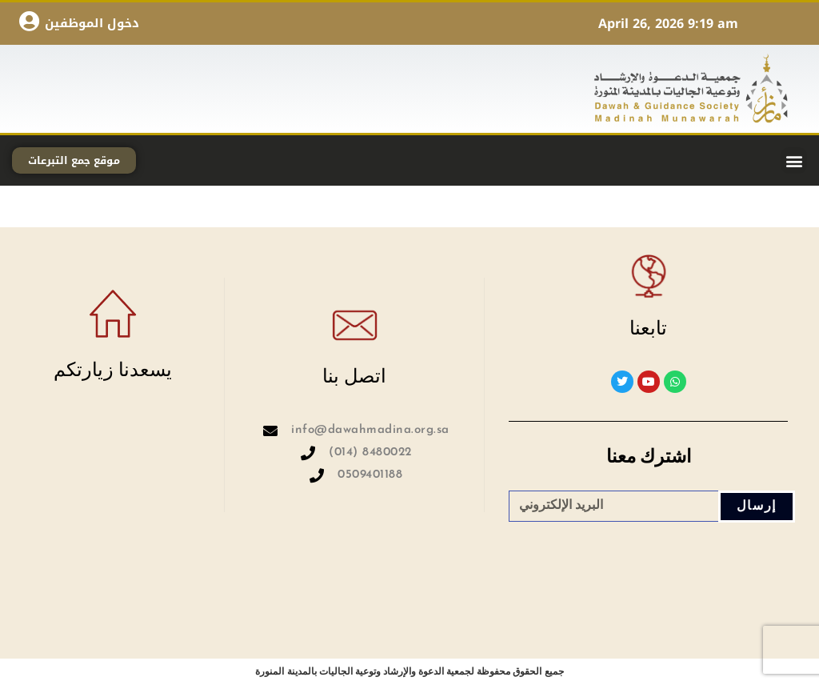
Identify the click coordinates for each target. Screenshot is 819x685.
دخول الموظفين (92, 23)
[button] (794, 160)
